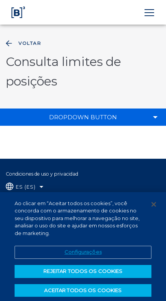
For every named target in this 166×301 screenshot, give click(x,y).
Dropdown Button (83, 117)
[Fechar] (153, 206)
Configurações (83, 255)
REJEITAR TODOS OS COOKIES (82, 273)
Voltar (22, 43)
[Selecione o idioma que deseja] (24, 187)
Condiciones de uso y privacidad (42, 174)
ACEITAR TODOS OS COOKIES (83, 292)
